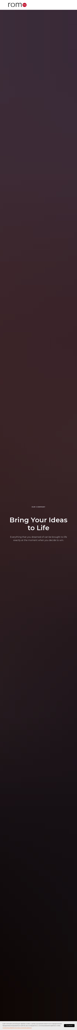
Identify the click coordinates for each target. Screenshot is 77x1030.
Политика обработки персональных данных (17, 1027)
